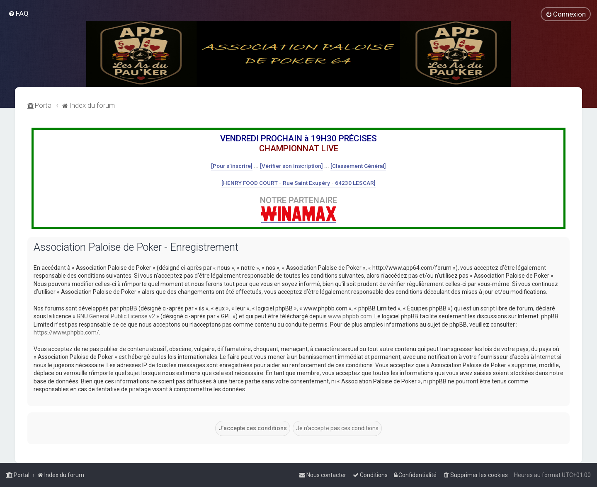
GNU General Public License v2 (116, 316)
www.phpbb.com (350, 316)
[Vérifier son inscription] (291, 165)
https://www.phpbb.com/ (66, 332)
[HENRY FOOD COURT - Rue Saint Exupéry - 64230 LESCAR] (298, 182)
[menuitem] (18, 13)
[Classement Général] (358, 165)
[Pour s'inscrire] (231, 165)
